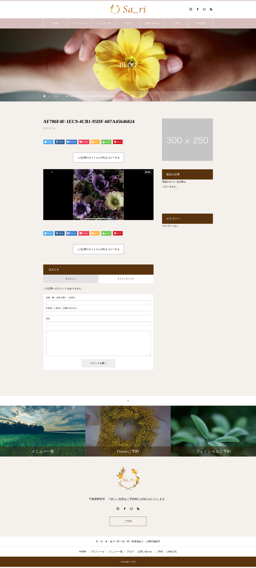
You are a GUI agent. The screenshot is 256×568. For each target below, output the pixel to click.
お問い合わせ (152, 23)
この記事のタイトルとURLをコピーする (98, 157)
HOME (55, 23)
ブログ (128, 23)
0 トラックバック (126, 279)
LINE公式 (201, 23)
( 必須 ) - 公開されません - (62, 308)
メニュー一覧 (104, 23)
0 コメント (71, 279)
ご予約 (176, 23)
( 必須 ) (60, 298)
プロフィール (79, 23)
